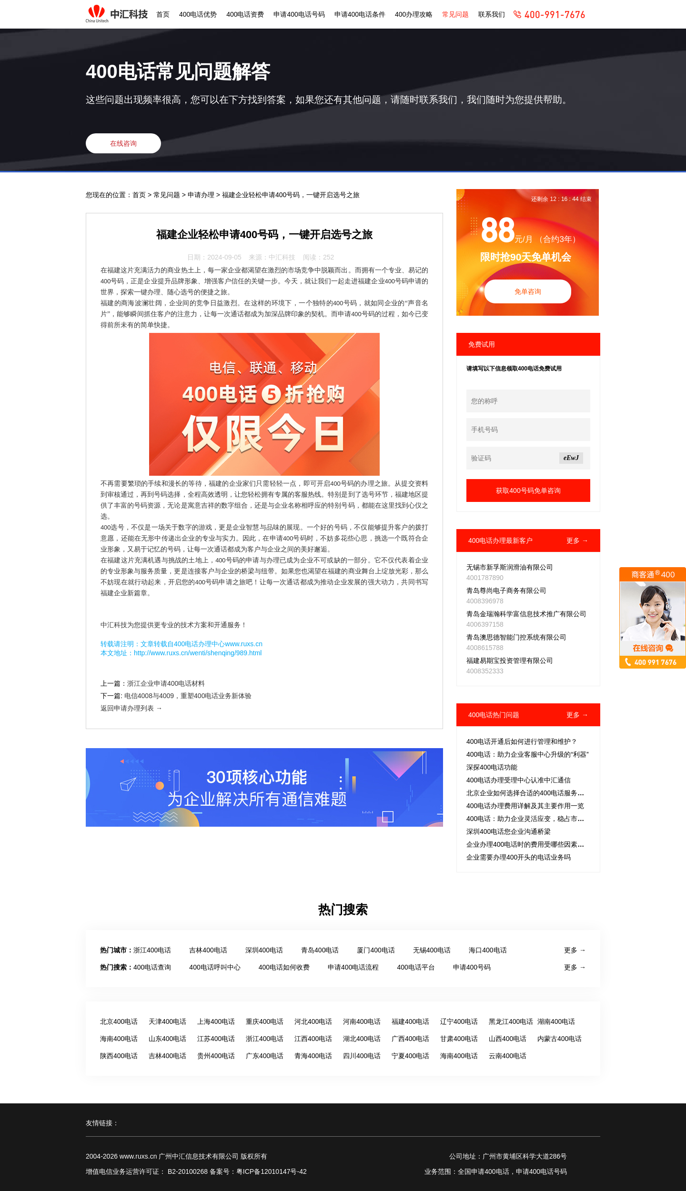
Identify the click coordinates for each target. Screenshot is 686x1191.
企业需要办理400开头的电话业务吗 (518, 857)
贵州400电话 (216, 1056)
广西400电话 (410, 1038)
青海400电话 (313, 1056)
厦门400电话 (375, 950)
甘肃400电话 (459, 1038)
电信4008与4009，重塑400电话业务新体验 (188, 696)
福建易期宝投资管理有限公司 (509, 660)
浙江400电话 (152, 950)
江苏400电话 (216, 1038)
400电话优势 (198, 14)
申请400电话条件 (359, 14)
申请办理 (202, 195)
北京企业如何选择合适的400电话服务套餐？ (531, 793)
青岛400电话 (320, 950)
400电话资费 (245, 14)
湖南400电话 (556, 1021)
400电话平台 (415, 967)
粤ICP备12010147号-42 (271, 1171)
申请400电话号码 (298, 14)
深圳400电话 (264, 950)
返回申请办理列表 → (131, 708)
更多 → (577, 540)
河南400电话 (362, 1021)
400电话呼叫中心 (214, 967)
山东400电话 (167, 1038)
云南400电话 (507, 1056)
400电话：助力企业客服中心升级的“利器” (527, 754)
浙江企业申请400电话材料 (166, 683)
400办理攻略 (414, 14)
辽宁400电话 (459, 1021)
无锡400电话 (432, 950)
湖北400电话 (362, 1038)
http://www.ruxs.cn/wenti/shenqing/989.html (198, 653)
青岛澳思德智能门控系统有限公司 (516, 637)
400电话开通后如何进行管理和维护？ (521, 741)
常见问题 (455, 14)
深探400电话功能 (491, 767)
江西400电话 (313, 1038)
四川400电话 (362, 1056)
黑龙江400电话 (511, 1021)
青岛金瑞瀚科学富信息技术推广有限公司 (526, 614)
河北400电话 (313, 1021)
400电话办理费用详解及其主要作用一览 (525, 806)
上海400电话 (216, 1021)
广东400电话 (264, 1056)
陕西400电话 (119, 1056)
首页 (163, 14)
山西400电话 (507, 1038)
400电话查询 (152, 967)
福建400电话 (410, 1021)
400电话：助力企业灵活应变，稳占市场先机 (531, 818)
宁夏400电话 (410, 1056)
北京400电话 (119, 1021)
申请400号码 (472, 967)
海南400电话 (119, 1038)
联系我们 (491, 14)
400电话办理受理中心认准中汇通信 (518, 780)
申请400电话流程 (353, 967)
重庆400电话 (264, 1021)
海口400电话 (487, 950)
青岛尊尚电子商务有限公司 (506, 590)
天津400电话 (167, 1021)
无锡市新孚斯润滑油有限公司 (509, 567)
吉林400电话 (208, 950)
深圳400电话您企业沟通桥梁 (508, 831)
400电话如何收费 (284, 967)
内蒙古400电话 (559, 1038)
